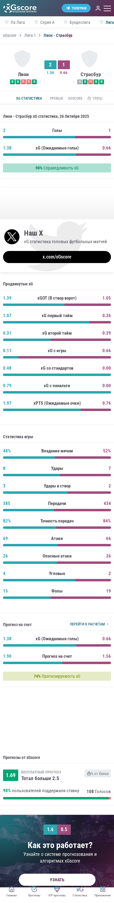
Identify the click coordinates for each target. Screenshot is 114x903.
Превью (56, 98)
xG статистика (29, 98)
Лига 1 (30, 35)
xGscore (9, 35)
